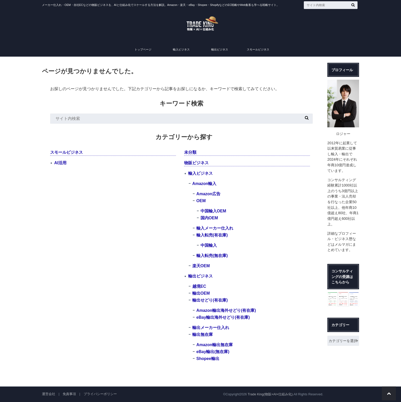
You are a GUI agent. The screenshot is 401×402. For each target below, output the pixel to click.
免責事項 (69, 394)
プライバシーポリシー (100, 394)
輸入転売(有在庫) (212, 235)
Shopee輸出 (207, 358)
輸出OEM (201, 293)
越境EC (199, 286)
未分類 (190, 152)
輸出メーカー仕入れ (210, 327)
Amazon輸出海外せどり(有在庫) (226, 310)
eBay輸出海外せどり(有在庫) (223, 317)
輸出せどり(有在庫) (210, 300)
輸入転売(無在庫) (212, 255)
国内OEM (209, 218)
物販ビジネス (196, 163)
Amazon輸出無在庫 (214, 345)
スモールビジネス (258, 49)
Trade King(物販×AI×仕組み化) (270, 394)
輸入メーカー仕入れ (214, 228)
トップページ (143, 49)
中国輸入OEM (213, 211)
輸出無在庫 (202, 334)
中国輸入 (209, 245)
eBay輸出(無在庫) (212, 351)
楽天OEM (201, 266)
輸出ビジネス (219, 49)
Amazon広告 (208, 194)
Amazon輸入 (204, 183)
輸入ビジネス (181, 49)
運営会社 (48, 394)
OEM (201, 201)
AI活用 (60, 163)
